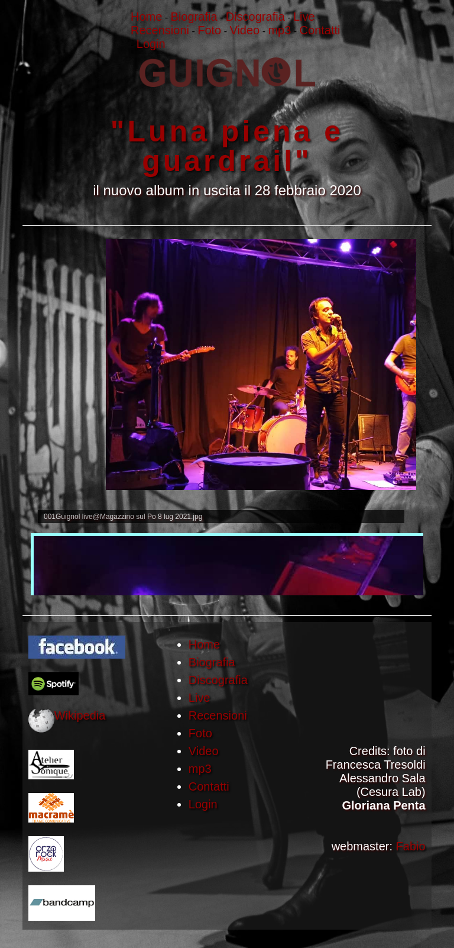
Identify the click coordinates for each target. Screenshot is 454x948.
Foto (200, 733)
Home (204, 644)
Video (204, 750)
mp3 (200, 768)
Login (203, 804)
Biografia (212, 662)
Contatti (209, 786)
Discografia (218, 679)
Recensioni (218, 715)
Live (199, 697)
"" (227, 119)
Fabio (411, 846)
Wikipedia (80, 715)
